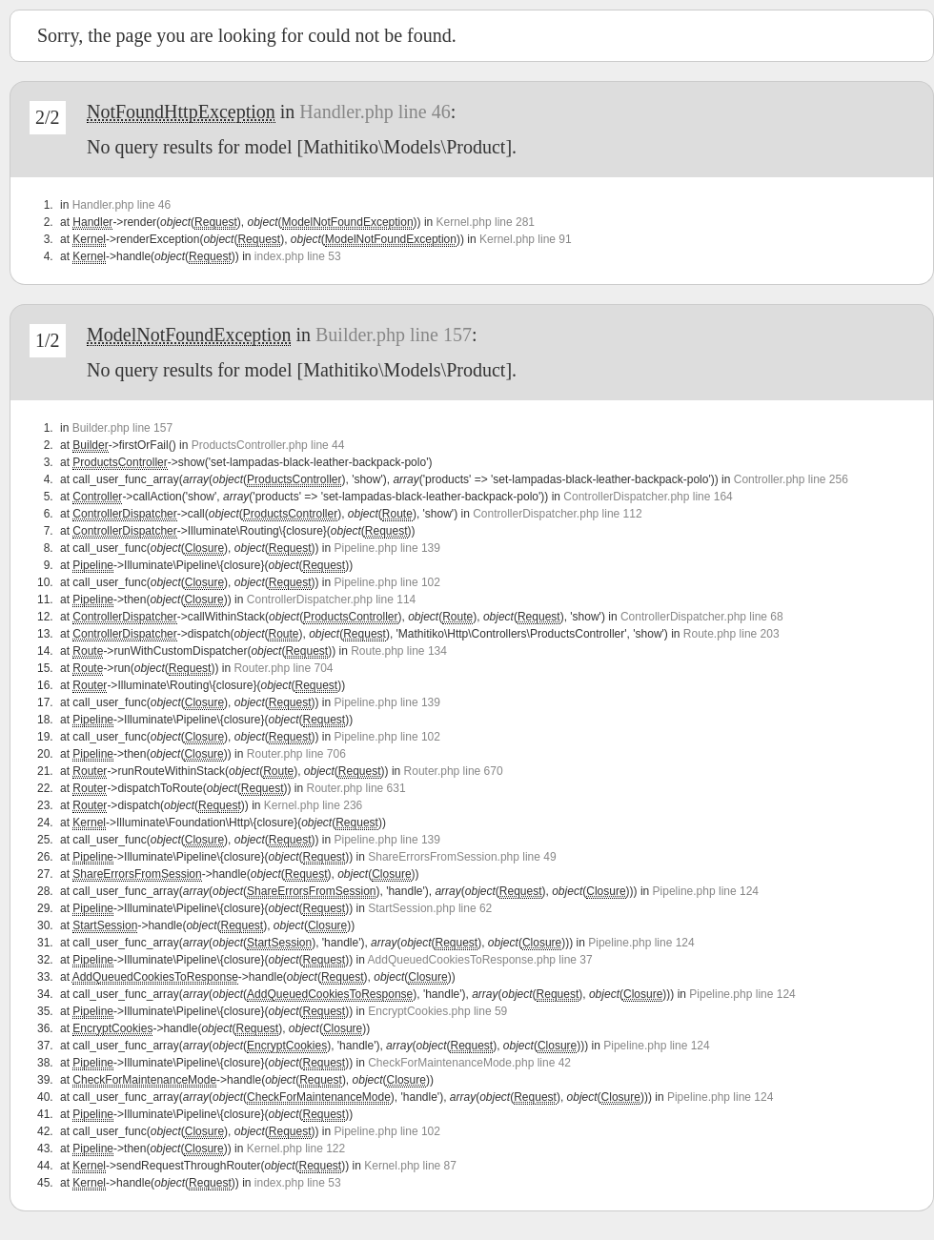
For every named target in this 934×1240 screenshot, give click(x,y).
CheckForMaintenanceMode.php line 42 (469, 1062)
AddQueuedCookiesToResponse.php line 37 (480, 959)
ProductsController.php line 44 (268, 445)
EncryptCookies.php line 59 (437, 1011)
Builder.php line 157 (393, 334)
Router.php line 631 (356, 788)
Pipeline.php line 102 (387, 582)
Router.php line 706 (296, 754)
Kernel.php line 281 (486, 222)
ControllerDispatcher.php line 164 (647, 496)
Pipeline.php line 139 (387, 548)
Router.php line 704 (283, 668)
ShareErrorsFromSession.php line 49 (462, 857)
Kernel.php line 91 (525, 239)
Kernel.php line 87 (410, 1165)
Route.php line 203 (731, 633)
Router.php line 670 (453, 771)
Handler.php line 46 (374, 111)
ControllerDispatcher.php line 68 (701, 616)
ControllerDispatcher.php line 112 (557, 513)
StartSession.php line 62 (430, 908)
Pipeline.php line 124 (706, 891)
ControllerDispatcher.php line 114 (331, 599)
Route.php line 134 (399, 651)
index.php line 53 (297, 256)
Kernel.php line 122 (296, 1148)
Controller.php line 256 (791, 479)
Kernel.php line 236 (313, 805)
